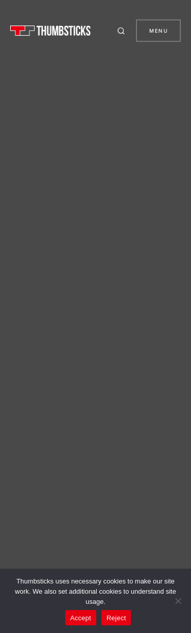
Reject (116, 618)
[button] (122, 31)
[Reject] (178, 601)
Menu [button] (158, 31)
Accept (80, 618)
